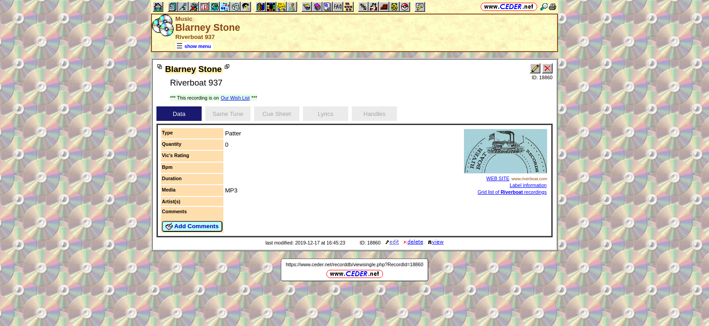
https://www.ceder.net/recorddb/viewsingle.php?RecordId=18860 (354, 264)
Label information (528, 185)
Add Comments (192, 226)
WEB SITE (498, 178)
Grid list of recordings (512, 192)
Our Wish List (235, 98)
